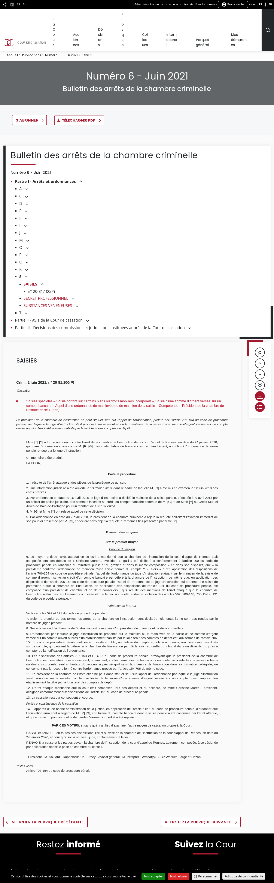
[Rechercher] (268, 17)
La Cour (102, 16)
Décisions (139, 16)
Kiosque (156, 16)
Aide (252, 4)
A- (24, 4)
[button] (81, 156)
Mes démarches (248, 16)
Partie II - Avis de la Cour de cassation (49, 294)
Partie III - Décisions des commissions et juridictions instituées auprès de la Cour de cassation (100, 301)
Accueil (12, 29)
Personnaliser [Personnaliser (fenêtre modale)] (208, 876)
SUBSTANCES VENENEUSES (48, 279)
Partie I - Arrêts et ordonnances (45, 155)
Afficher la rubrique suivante (198, 796)
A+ (19, 4)
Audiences (120, 16)
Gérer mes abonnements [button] (150, 4)
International (194, 16)
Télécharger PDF (79, 94)
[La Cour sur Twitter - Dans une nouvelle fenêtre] (170, 868)
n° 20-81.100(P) (41, 265)
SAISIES (30, 258)
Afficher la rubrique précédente (47, 796)
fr (260, 4)
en (270, 4)
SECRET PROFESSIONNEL (46, 272)
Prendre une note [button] (206, 4)
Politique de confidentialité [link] (244, 876)
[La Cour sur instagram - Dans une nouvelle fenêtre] (226, 868)
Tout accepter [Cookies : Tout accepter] (153, 876)
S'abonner (27, 94)
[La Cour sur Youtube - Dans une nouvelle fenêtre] (199, 868)
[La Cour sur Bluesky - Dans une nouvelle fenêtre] (240, 868)
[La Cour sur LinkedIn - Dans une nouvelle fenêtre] (213, 868)
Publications (31, 29)
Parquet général (220, 16)
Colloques (173, 16)
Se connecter (233, 4)
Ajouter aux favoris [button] (181, 4)
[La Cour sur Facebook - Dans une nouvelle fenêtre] (184, 868)
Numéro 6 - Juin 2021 (61, 29)
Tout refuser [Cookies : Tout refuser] (178, 876)
